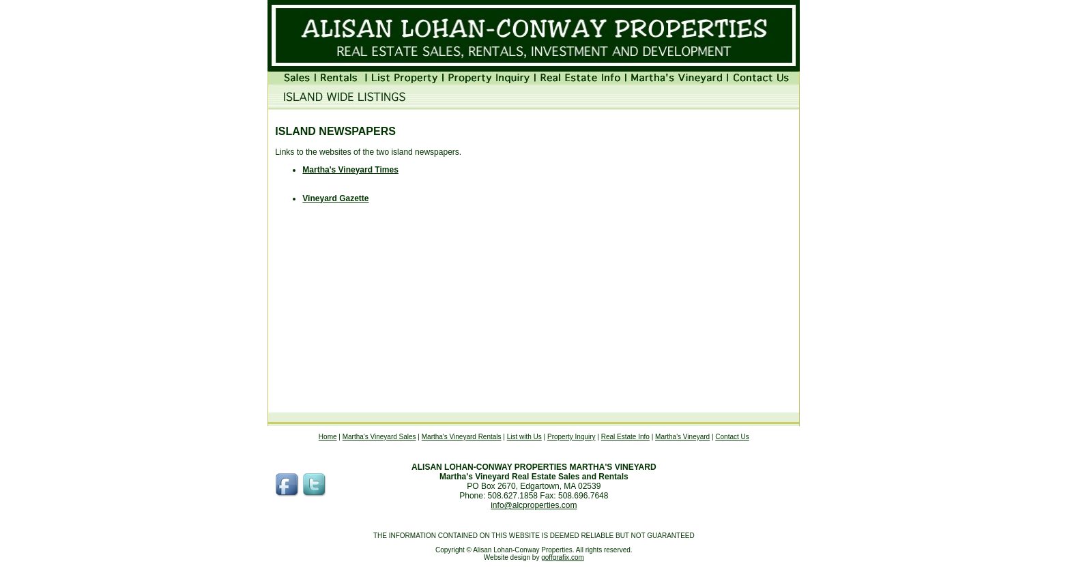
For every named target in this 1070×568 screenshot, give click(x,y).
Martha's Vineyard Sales (379, 436)
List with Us (524, 436)
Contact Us (732, 436)
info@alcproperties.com (534, 505)
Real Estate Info (625, 436)
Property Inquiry (571, 436)
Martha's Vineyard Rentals (462, 436)
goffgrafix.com (562, 557)
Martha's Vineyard (682, 436)
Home (328, 436)
